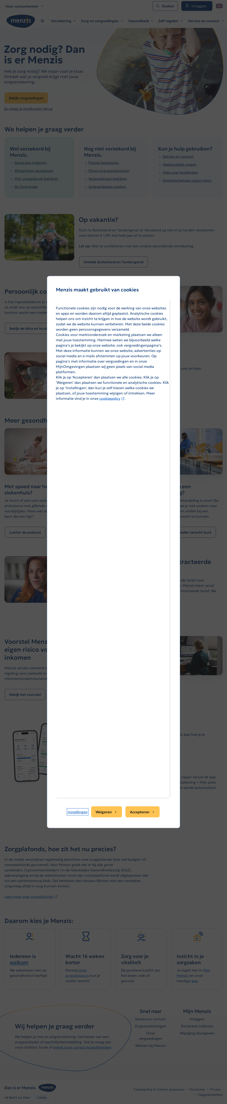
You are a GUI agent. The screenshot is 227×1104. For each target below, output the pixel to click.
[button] (78, 812)
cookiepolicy (112, 398)
